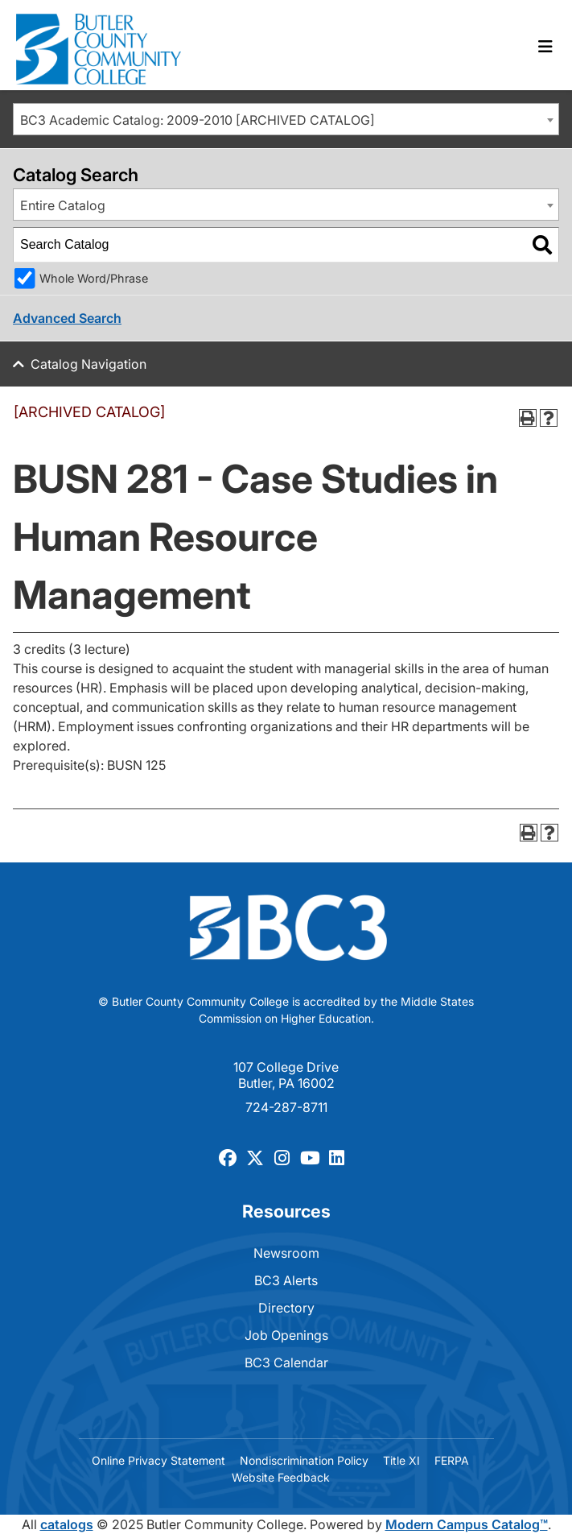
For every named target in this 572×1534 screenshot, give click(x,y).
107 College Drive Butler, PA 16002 (286, 1075)
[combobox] (286, 119)
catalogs (66, 1524)
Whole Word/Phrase (93, 278)
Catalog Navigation (88, 364)
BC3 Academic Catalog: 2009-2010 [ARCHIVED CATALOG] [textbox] (197, 120)
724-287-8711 (286, 1107)
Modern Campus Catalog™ (466, 1524)
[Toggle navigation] (545, 47)
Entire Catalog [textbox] (62, 205)
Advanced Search (67, 318)
